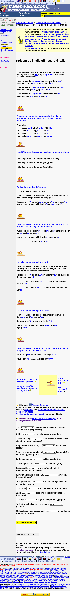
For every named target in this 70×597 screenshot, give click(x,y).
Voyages (47, 582)
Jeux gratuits (4, 60)
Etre (20, 572)
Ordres (8, 577)
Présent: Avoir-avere (45, 37)
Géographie (31, 573)
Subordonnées (30, 580)
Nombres (47, 576)
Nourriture (58, 576)
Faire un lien (5, 52)
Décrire (2, 572)
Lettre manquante (22, 575)
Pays (35, 577)
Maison (43, 575)
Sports (8, 580)
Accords (23, 568)
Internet (64, 573)
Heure (37, 573)
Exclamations (26, 572)
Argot (58, 568)
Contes (19, 571)
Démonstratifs (9, 572)
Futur (56, 572)
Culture (8, 3)
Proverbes (28, 579)
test (36, 75)
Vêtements (54, 582)
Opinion (2, 577)
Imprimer (4, 44)
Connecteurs (12, 571)
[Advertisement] (7, 80)
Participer (4, 16)
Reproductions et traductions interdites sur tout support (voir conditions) (28, 586)
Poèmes (67, 577)
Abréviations (16, 568)
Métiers (31, 576)
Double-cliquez (34, 48)
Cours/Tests (24, 13)
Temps (45, 580)
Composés (46, 569)
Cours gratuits (7, 559)
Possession (60, 577)
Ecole (16, 572)
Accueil (3, 13)
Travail (10, 582)
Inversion (2, 575)
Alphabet (42, 568)
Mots (61, 575)
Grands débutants (17, 573)
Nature (41, 576)
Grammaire (8, 573)
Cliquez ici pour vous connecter (8, 24)
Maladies (56, 575)
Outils (40, 3)
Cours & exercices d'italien (48, 23)
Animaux (48, 568)
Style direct (14, 580)
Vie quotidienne (28, 582)
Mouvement (3, 576)
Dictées (64, 571)
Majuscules (49, 575)
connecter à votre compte (44, 419)
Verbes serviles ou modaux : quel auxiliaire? (43, 42)
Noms (52, 576)
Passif (26, 577)
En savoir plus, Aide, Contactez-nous (38, 584)
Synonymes (39, 580)
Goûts (2, 573)
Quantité (55, 579)
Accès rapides (6, 43)
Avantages (4, 35)
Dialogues (58, 571)
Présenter (49, 579)
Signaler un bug (7, 50)
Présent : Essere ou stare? (53, 39)
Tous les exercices (24, 550)
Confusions (62, 569)
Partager (44, 405)
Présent (43, 579)
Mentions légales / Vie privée (45, 587)
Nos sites (50, 3)
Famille (33, 572)
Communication (22, 569)
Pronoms (12, 579)
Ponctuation (52, 577)
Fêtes (60, 572)
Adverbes (36, 568)
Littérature (31, 575)
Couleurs (37, 571)
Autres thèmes (60, 32)
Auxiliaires (47, 32)
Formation (51, 572)
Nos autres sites (5, 61)
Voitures (41, 582)
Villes (36, 582)
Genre (65, 572)
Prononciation (20, 579)
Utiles (21, 16)
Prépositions (36, 579)
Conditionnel (54, 569)
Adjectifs (29, 568)
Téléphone (16, 582)
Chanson (14, 569)
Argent (54, 568)
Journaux (13, 575)
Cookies (56, 587)
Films (45, 572)
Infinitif (59, 573)
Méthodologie (24, 576)
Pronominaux (5, 579)
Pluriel (39, 577)
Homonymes (44, 573)
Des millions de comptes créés (6, 30)
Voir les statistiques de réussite (30, 414)
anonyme (28, 410)
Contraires (26, 571)
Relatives (2, 580)
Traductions (3, 582)
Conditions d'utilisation (57, 584)
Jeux (17, 3)
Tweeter (36, 405)
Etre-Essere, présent (53, 35)
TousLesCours (28, 3)
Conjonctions (4, 571)
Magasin (37, 575)
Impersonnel (52, 573)
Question (61, 579)
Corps (31, 571)
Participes (14, 577)
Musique (10, 576)
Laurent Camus (22, 584)
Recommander (6, 48)
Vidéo (21, 582)
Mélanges (16, 576)
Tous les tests (62, 580)
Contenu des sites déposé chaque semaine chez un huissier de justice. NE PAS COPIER (33, 586)
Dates (52, 571)
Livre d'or (4, 46)
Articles (63, 568)
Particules (20, 577)
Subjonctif (22, 580)
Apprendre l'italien (24, 23)
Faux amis (39, 572)
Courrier (43, 571)
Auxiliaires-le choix (34, 41)
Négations (65, 576)
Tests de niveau (52, 580)
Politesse (45, 577)
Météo (36, 576)
